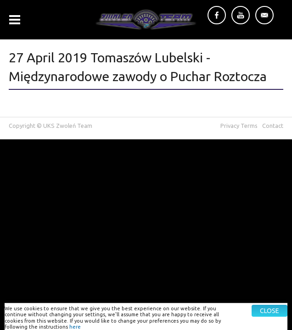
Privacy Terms (239, 125)
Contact (272, 125)
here (75, 327)
